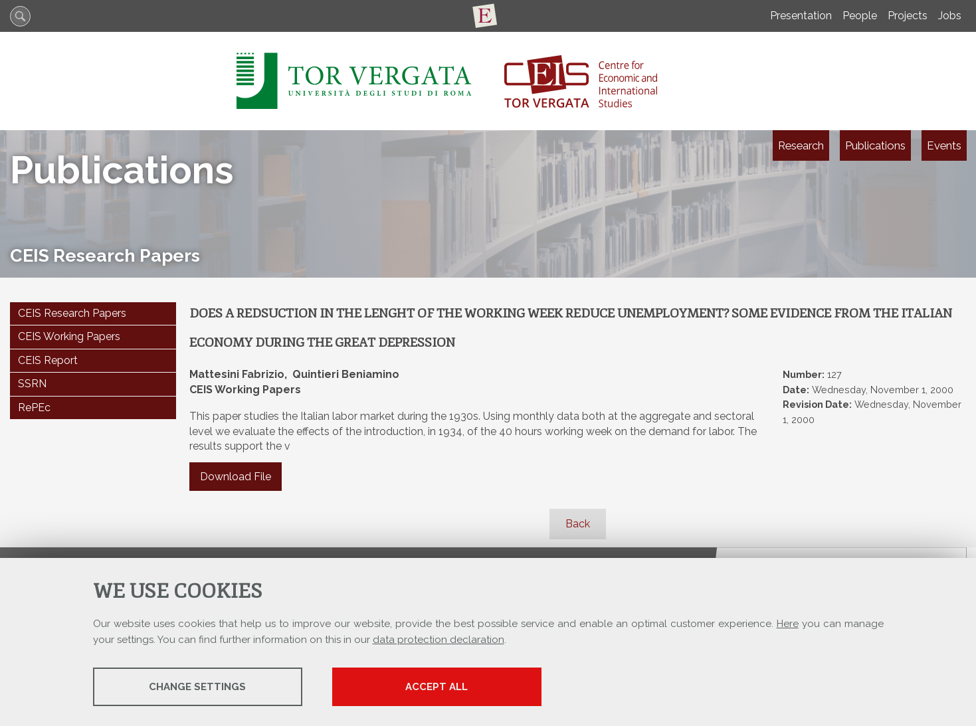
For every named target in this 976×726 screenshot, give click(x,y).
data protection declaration (438, 640)
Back (577, 523)
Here (788, 624)
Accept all (436, 687)
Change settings (197, 687)
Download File (235, 476)
